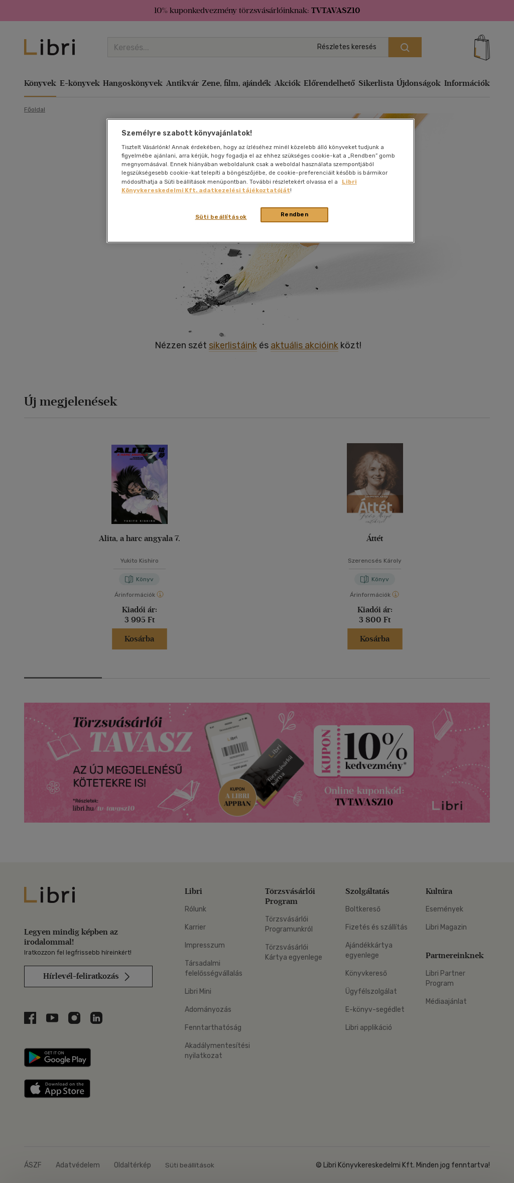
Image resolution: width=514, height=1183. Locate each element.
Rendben (295, 214)
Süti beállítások (221, 216)
